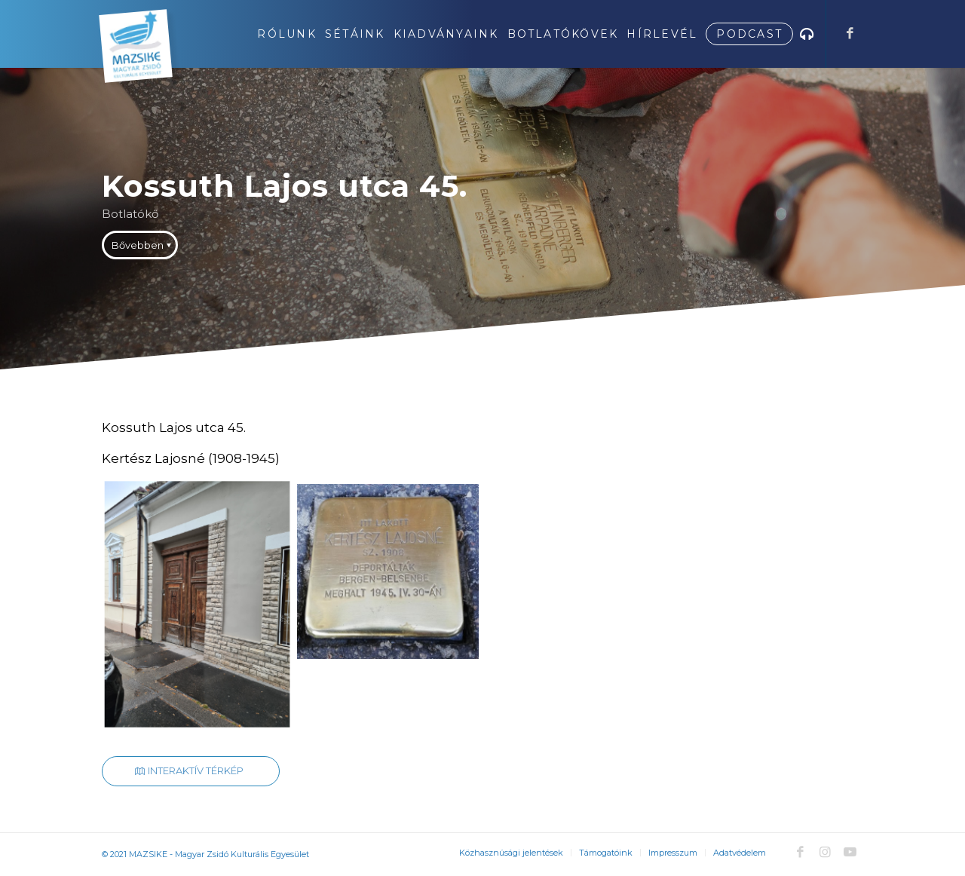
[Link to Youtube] (849, 852)
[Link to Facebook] (849, 33)
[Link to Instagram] (824, 852)
